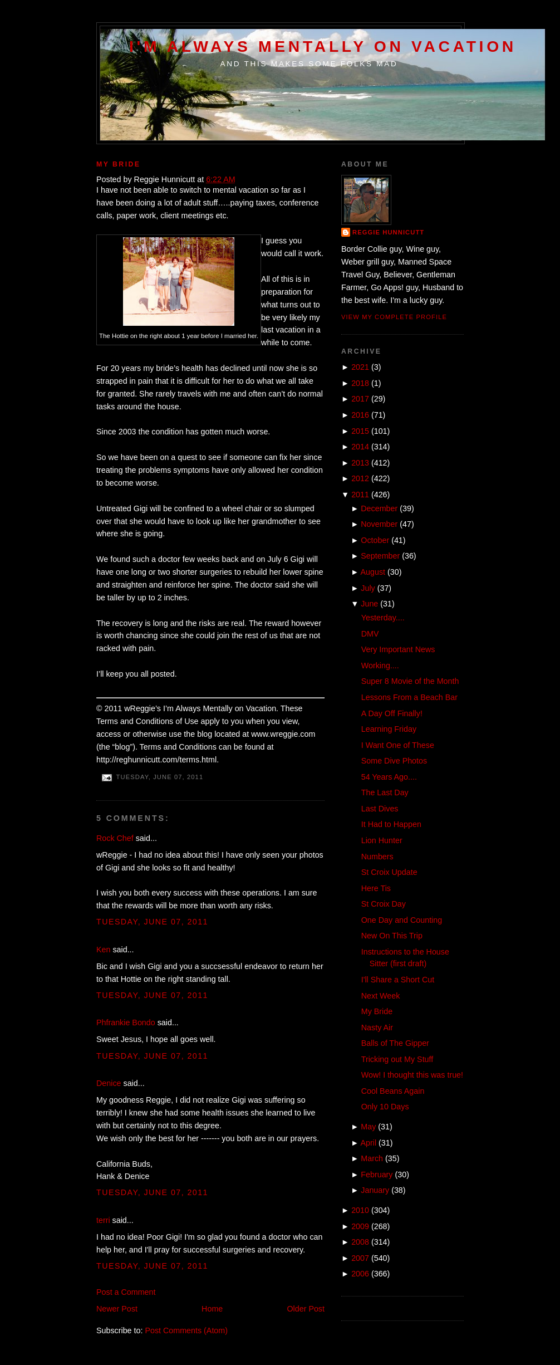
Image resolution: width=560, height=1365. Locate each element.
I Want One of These (397, 745)
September (380, 555)
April (369, 1142)
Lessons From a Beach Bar (409, 697)
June (369, 603)
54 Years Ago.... (389, 776)
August (373, 571)
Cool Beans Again (393, 1091)
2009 (360, 1226)
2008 (360, 1241)
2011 (360, 494)
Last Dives (380, 808)
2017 (360, 398)
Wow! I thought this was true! (412, 1074)
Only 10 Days (385, 1106)
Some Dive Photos (394, 760)
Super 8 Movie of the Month (410, 681)
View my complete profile (394, 317)
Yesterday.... (383, 617)
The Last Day (385, 792)
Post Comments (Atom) (186, 1330)
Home (212, 1308)
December (379, 508)
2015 (360, 431)
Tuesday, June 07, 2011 (152, 921)
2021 (360, 367)
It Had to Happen (391, 824)
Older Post (306, 1308)
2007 (360, 1258)
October (375, 540)
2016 (360, 414)
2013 (360, 462)
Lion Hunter (381, 840)
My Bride (118, 164)
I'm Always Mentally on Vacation (323, 46)
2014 (360, 446)
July (368, 588)
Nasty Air (377, 1027)
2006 (360, 1273)
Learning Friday (388, 729)
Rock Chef (115, 838)
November (379, 524)
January (375, 1190)
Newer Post (116, 1308)
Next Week (380, 995)
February (376, 1174)
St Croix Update (389, 872)
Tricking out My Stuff (397, 1059)
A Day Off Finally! (392, 713)
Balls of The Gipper (395, 1043)
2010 (360, 1210)
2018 (360, 383)
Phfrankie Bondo (125, 1022)
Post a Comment (125, 1292)
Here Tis (376, 888)
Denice (108, 1083)
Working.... (380, 665)
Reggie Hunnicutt (388, 232)
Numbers (377, 856)
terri (103, 1220)
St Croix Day (383, 903)
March (372, 1158)
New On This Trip (392, 935)
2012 (360, 478)
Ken (103, 949)
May (368, 1126)
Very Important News (398, 649)
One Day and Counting (401, 920)
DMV (370, 633)
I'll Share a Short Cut (397, 979)
